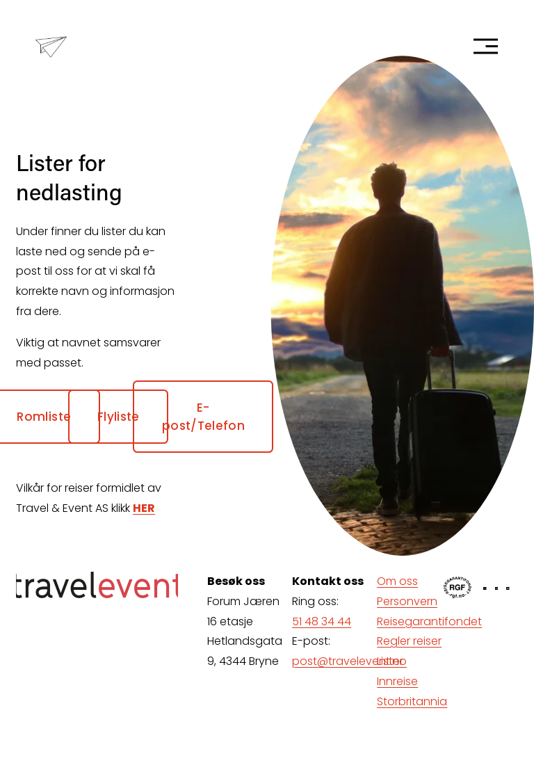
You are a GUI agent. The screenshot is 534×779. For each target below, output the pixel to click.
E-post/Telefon (203, 416)
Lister (390, 661)
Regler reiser (409, 641)
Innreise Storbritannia (412, 691)
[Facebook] (485, 588)
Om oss (397, 581)
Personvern (407, 601)
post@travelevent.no (349, 661)
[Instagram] (497, 588)
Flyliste (118, 416)
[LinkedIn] (508, 588)
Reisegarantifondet (429, 621)
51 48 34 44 (321, 621)
